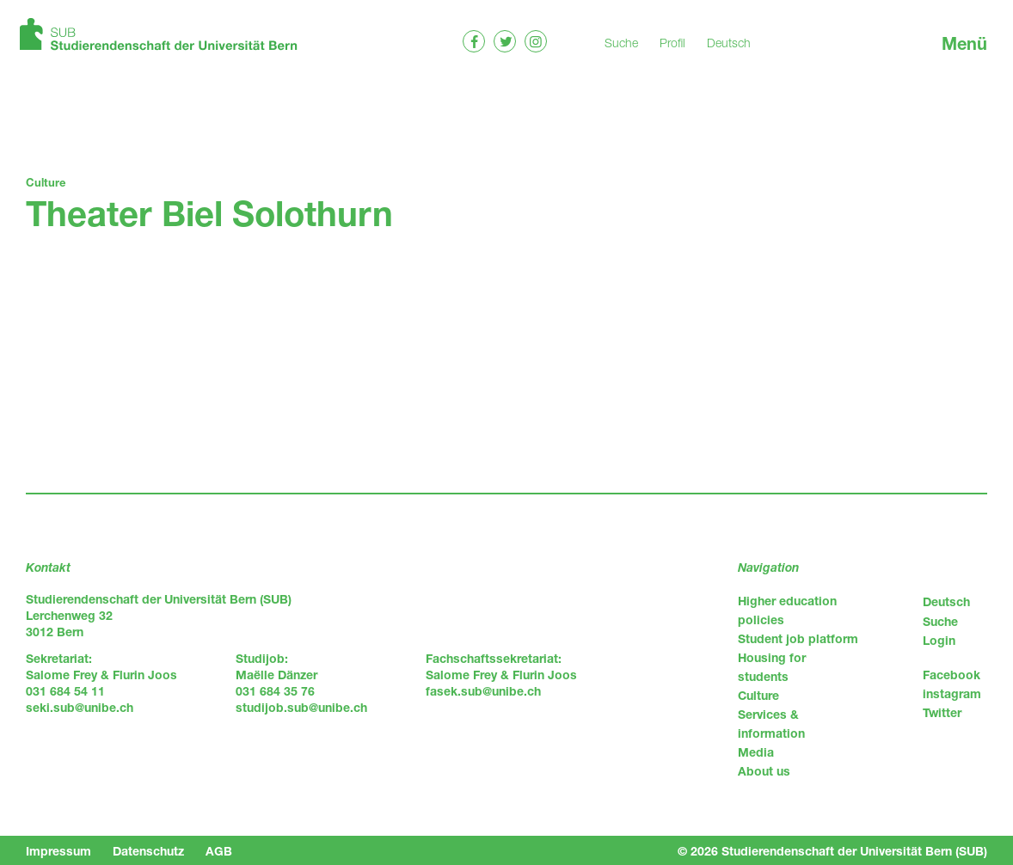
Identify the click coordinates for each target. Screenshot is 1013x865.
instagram (952, 693)
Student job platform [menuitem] (798, 638)
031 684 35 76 (275, 691)
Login (939, 640)
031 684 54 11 (65, 691)
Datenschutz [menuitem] (148, 851)
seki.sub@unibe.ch (79, 707)
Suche (621, 42)
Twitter (942, 712)
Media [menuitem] (756, 752)
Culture (45, 182)
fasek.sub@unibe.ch (483, 691)
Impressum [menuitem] (58, 851)
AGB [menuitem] (219, 851)
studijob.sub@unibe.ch (301, 707)
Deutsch (729, 42)
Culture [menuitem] (758, 695)
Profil (672, 42)
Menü (964, 43)
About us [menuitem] (764, 771)
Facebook (951, 674)
